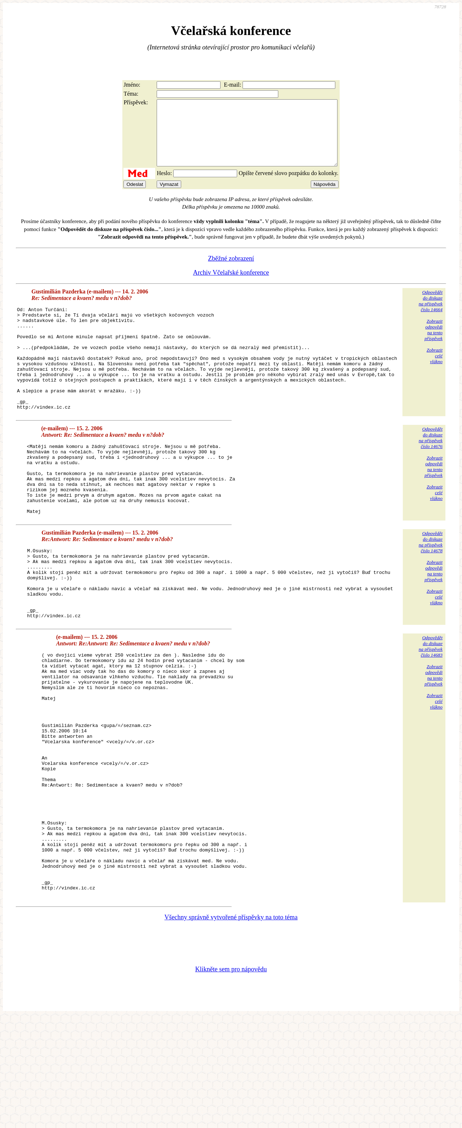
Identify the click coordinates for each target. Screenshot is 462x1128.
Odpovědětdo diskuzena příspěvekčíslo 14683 (431, 708)
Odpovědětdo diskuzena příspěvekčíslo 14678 (431, 589)
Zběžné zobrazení (231, 271)
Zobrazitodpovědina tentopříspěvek (433, 342)
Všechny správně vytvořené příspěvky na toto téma (231, 1027)
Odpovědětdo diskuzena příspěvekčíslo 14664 (431, 313)
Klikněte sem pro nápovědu (231, 1079)
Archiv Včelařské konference (231, 285)
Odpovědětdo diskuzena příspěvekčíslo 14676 (431, 471)
